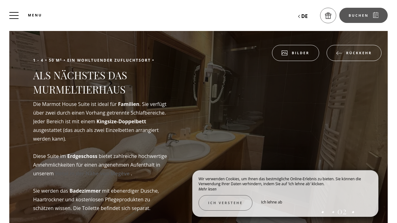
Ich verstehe (225, 202)
